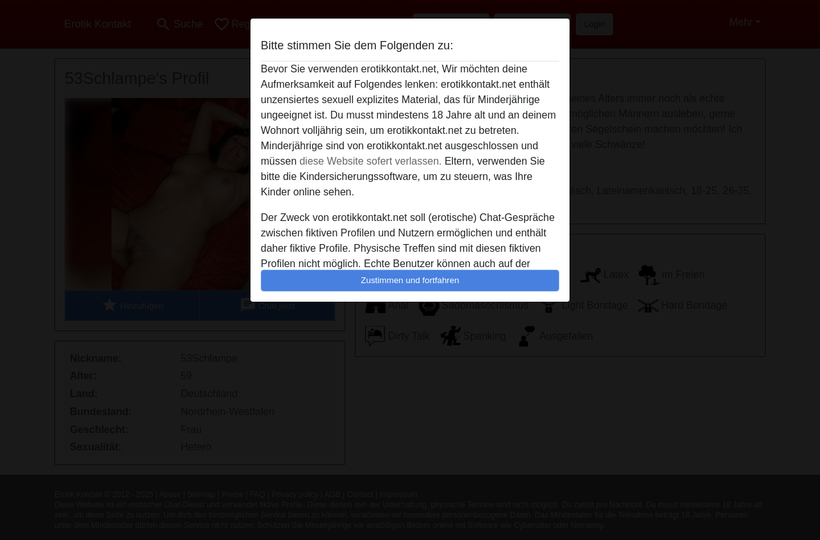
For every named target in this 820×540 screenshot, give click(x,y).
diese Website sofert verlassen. (370, 161)
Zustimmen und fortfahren (410, 280)
